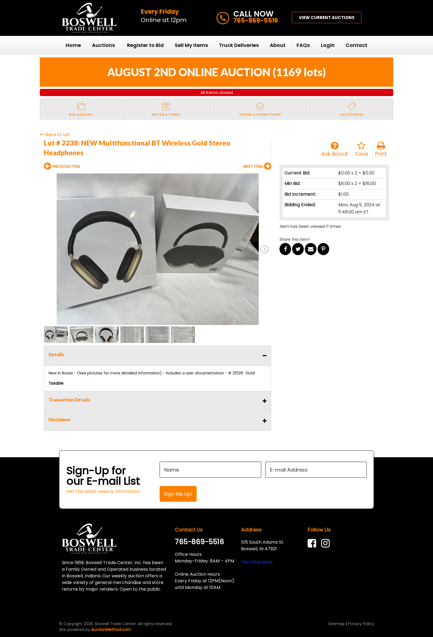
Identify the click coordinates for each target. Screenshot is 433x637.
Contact (356, 45)
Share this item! (294, 239)
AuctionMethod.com (111, 629)
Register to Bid (145, 45)
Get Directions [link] (257, 562)
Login (328, 45)
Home (73, 45)
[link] (313, 543)
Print (381, 149)
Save (361, 149)
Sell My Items (191, 45)
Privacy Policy (361, 624)
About (278, 45)
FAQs (303, 45)
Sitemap (336, 624)
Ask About (334, 149)
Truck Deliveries (239, 45)
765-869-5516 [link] (199, 542)
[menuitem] (73, 45)
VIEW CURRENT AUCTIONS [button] (327, 17)
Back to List (55, 134)
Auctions (103, 45)
